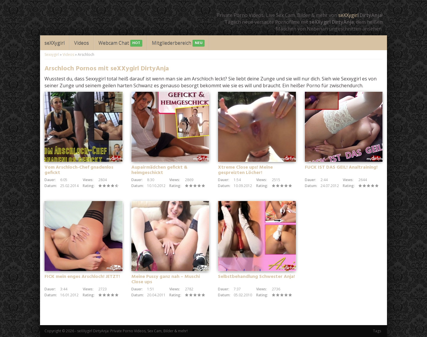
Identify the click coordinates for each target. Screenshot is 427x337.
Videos (81, 42)
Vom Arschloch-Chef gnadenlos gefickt (78, 170)
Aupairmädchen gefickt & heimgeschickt (159, 170)
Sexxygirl (51, 54)
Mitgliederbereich (178, 43)
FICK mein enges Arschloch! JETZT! (82, 277)
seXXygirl (348, 15)
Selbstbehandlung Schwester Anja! (256, 277)
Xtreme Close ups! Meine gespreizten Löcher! (245, 170)
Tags (377, 330)
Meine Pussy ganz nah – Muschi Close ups (165, 279)
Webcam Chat (120, 43)
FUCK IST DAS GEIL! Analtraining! (341, 167)
